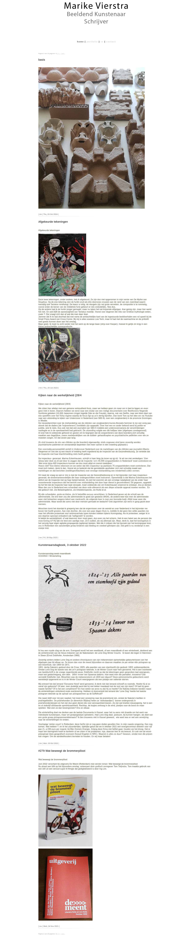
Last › (63, 53)
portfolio (92, 42)
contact (111, 42)
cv (102, 42)
